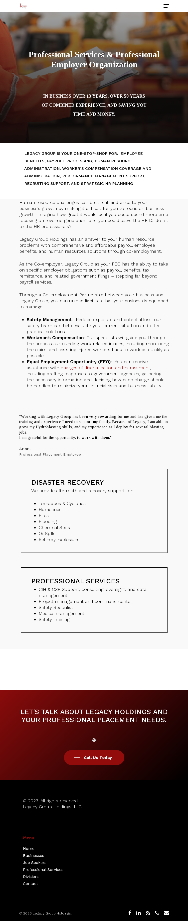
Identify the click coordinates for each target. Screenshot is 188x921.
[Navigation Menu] (166, 6)
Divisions (31, 876)
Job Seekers (34, 862)
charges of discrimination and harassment (105, 367)
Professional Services (43, 869)
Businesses (33, 855)
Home (28, 848)
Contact (30, 883)
